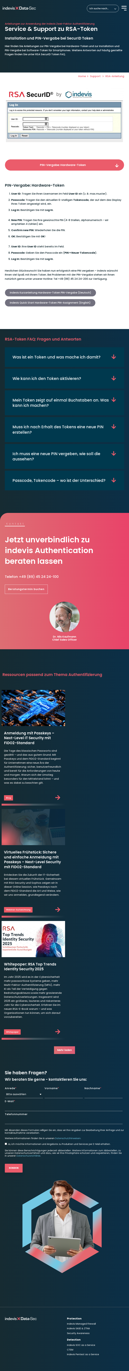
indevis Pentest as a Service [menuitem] (83, 1247)
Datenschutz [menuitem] (28, 1329)
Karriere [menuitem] (72, 1292)
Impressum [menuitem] (12, 1329)
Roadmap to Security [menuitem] (17, 1283)
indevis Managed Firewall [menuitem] (81, 1217)
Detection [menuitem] (74, 1233)
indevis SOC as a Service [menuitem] (81, 1238)
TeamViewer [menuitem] (12, 1295)
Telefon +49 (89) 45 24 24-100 (32, 577)
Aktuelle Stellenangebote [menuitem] (81, 1297)
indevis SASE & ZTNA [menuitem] (78, 1222)
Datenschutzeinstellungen (21, 1333)
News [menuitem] (70, 1281)
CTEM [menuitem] (70, 1243)
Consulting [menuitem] (12, 1278)
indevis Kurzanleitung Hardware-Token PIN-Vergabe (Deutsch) (50, 292)
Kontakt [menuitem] (72, 1304)
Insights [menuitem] (72, 1267)
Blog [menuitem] (69, 1272)
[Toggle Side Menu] (124, 8)
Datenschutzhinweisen (68, 1032)
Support (95, 76)
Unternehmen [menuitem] (14, 1302)
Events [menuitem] (71, 1276)
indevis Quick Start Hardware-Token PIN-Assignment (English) (50, 303)
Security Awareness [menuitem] (78, 1226)
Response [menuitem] (11, 1267)
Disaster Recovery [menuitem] (15, 1272)
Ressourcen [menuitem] (73, 1285)
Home (82, 76)
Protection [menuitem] (74, 1212)
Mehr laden (64, 944)
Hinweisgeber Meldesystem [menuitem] (21, 1338)
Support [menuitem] (10, 1290)
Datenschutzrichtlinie (28, 1049)
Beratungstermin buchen (26, 589)
